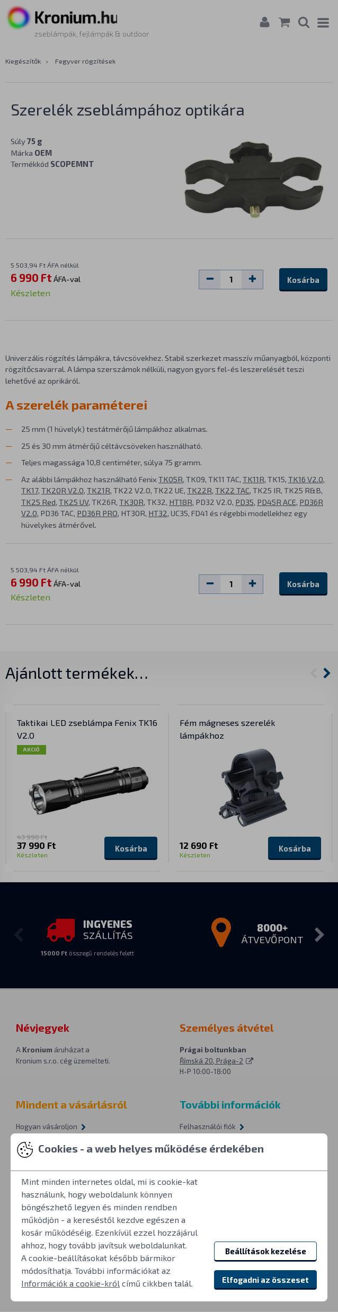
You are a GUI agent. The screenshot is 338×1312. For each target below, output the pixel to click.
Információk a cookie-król (70, 1283)
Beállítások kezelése (265, 1251)
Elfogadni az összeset (265, 1279)
